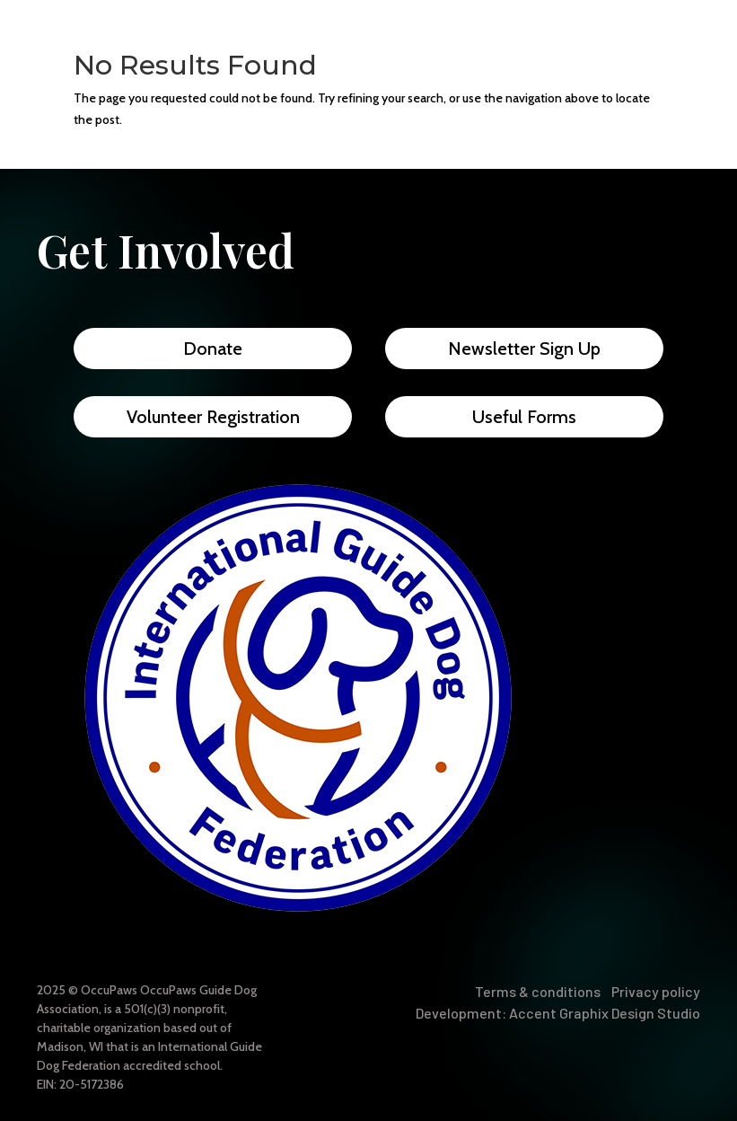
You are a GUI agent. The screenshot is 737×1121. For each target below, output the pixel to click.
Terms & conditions (538, 991)
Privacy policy (655, 991)
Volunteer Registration (213, 417)
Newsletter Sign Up (524, 348)
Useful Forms (524, 417)
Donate (212, 348)
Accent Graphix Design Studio (604, 1012)
